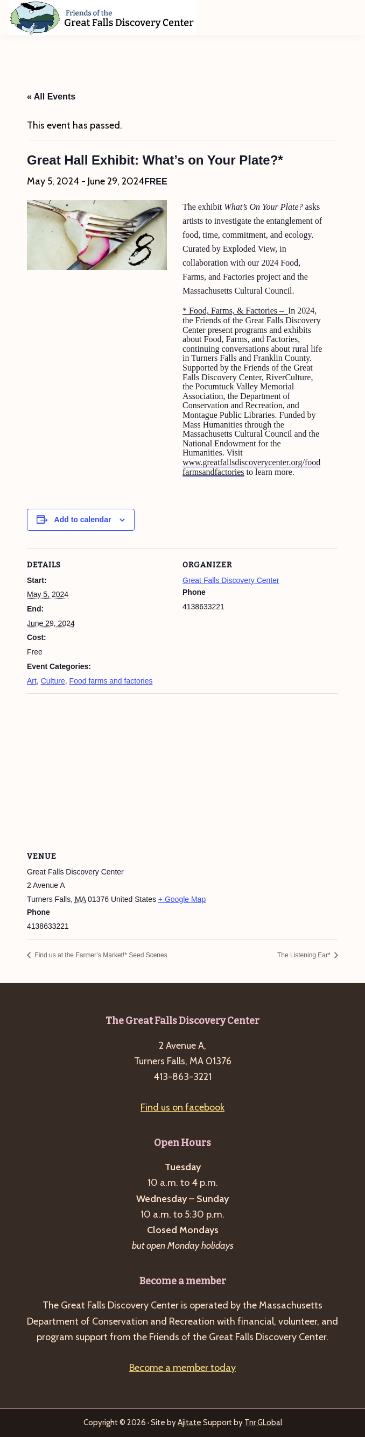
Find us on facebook (182, 1107)
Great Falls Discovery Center (230, 580)
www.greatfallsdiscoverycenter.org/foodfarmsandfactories (251, 467)
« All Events (51, 96)
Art (32, 681)
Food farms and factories (111, 681)
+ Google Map (182, 899)
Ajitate (189, 1422)
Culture (53, 681)
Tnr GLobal (263, 1422)
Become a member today (182, 1368)
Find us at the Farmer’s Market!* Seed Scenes (100, 955)
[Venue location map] (182, 771)
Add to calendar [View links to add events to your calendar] (82, 519)
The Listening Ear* (304, 955)
